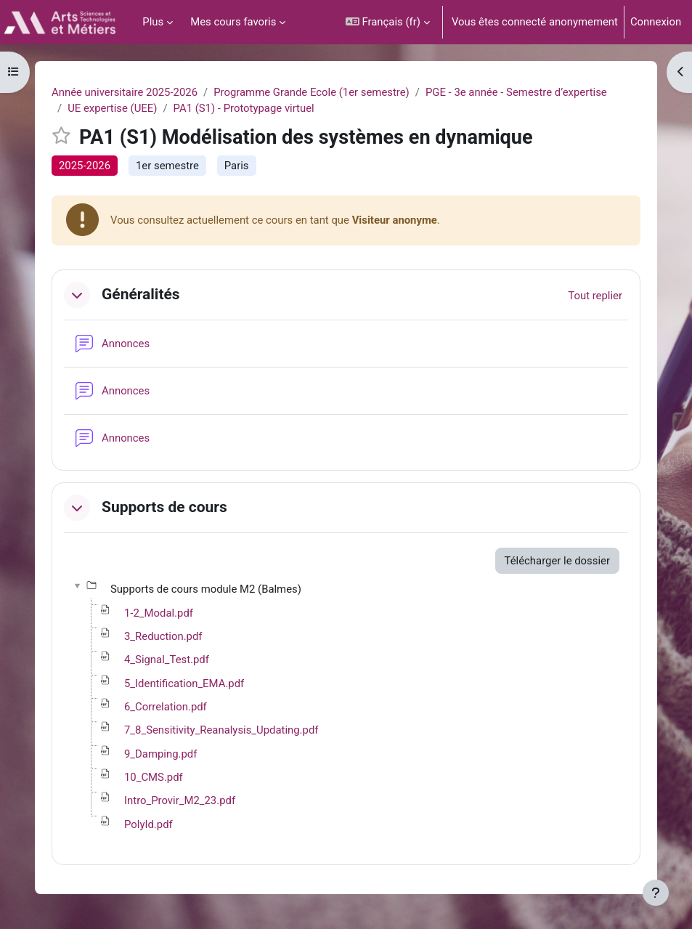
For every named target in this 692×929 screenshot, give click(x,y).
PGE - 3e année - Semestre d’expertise (516, 92)
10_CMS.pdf (153, 777)
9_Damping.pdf (160, 753)
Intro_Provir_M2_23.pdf (179, 800)
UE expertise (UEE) (112, 108)
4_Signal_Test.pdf (166, 659)
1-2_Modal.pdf (158, 613)
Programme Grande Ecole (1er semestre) (311, 92)
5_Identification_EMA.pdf (184, 683)
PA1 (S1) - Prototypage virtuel (244, 108)
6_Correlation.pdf (165, 706)
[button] (387, 22)
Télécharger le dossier (557, 560)
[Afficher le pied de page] (656, 893)
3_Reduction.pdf (163, 636)
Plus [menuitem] (152, 21)
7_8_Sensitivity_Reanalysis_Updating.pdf (221, 730)
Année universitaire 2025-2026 (125, 92)
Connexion (655, 21)
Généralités (141, 294)
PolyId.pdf (148, 824)
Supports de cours (164, 507)
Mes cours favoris (233, 21)
